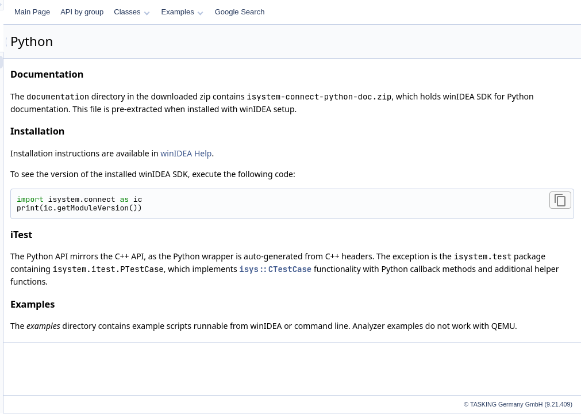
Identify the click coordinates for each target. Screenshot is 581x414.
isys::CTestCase (535, 269)
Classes (275, 11)
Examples (326, 11)
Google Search (384, 11)
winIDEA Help (329, 153)
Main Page (176, 11)
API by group (225, 11)
